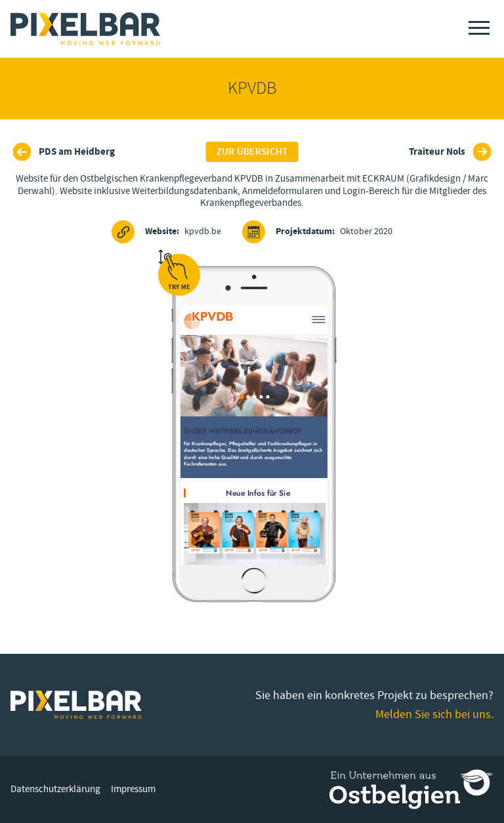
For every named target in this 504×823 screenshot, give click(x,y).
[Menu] (479, 27)
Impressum (133, 789)
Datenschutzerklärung (55, 789)
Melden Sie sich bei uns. (434, 714)
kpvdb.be (166, 231)
